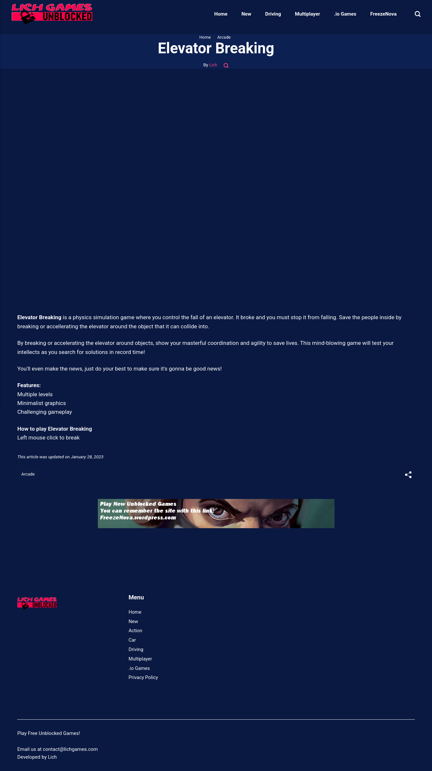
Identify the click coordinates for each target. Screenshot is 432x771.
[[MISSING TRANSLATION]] (408, 475)
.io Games (339, 14)
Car (132, 640)
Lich (213, 64)
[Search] (412, 14)
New (240, 14)
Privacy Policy (144, 678)
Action (136, 631)
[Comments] (226, 65)
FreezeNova (377, 14)
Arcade (28, 474)
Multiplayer (301, 14)
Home (215, 14)
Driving (267, 14)
